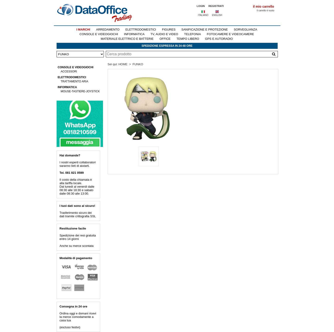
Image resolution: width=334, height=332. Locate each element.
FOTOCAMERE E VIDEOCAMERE (230, 34)
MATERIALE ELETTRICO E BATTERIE (127, 38)
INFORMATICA (134, 34)
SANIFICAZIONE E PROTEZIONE (204, 29)
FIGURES (169, 29)
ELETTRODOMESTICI (140, 29)
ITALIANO (203, 15)
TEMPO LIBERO (188, 38)
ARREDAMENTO (107, 29)
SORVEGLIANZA (245, 29)
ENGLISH (217, 15)
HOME (122, 64)
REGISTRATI (216, 6)
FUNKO (138, 64)
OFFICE (165, 38)
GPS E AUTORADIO (219, 38)
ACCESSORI (69, 71)
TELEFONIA (192, 34)
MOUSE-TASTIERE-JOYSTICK (80, 91)
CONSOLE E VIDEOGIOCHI (99, 34)
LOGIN (201, 6)
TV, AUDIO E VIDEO (164, 34)
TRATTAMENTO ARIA (74, 81)
